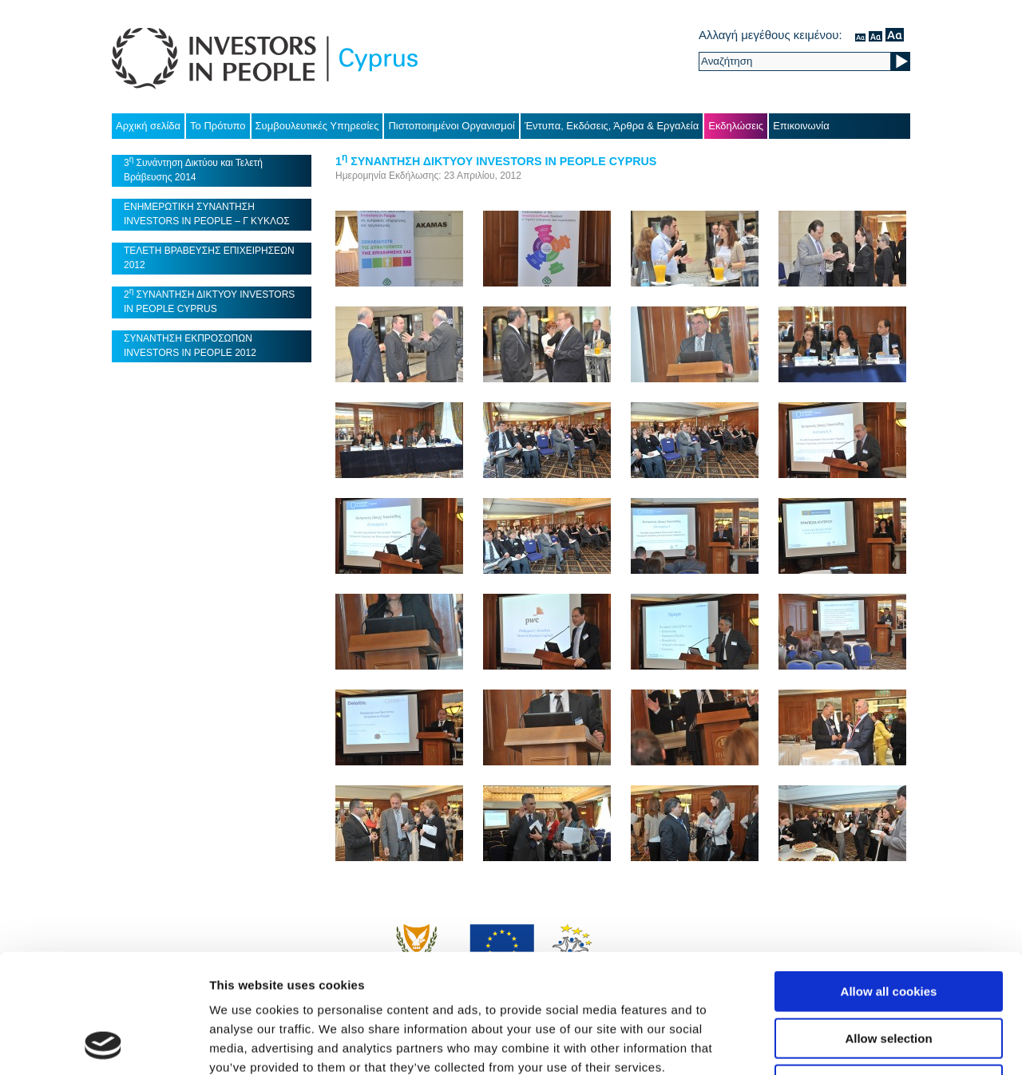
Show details (838, 1043)
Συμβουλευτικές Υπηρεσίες (317, 126)
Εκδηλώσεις (735, 126)
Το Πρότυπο (217, 126)
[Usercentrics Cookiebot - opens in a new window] (103, 1044)
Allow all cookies (889, 880)
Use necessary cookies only (889, 973)
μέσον (875, 34)
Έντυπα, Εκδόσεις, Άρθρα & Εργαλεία (612, 126)
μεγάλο (894, 34)
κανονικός (860, 34)
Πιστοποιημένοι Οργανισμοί (451, 126)
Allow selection (888, 927)
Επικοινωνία (801, 126)
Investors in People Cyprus (265, 58)
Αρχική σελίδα (148, 126)
